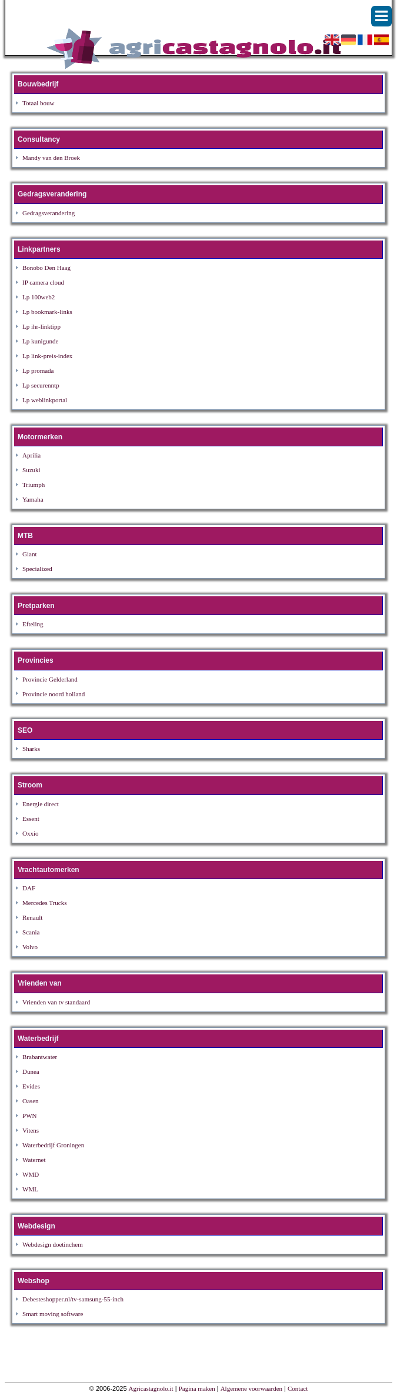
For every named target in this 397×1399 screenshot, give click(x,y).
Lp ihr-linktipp (41, 326)
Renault (32, 917)
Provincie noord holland (53, 693)
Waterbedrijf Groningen (53, 1144)
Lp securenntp (40, 385)
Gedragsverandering (48, 212)
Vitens (30, 1130)
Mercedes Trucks (44, 902)
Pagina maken (197, 1388)
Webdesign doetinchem (52, 1244)
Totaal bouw (38, 102)
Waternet (33, 1159)
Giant (29, 553)
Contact (298, 1388)
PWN (29, 1115)
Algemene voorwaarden (251, 1388)
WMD (30, 1174)
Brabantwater (39, 1056)
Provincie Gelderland (50, 679)
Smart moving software (52, 1313)
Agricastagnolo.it (151, 1388)
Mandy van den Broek (51, 157)
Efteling (32, 623)
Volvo (30, 946)
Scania (30, 932)
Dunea (30, 1071)
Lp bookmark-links (47, 311)
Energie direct (40, 803)
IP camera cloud (43, 282)
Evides (31, 1086)
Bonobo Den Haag (46, 267)
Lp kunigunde (40, 341)
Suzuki (31, 469)
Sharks (31, 748)
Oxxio (30, 833)
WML (30, 1189)
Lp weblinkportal (44, 399)
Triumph (33, 484)
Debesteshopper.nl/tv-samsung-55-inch (73, 1299)
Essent (30, 818)
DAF (28, 888)
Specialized (37, 568)
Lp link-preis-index (47, 355)
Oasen (30, 1100)
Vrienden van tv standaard (56, 1002)
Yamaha (33, 499)
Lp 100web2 (38, 296)
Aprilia (31, 455)
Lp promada (38, 370)
